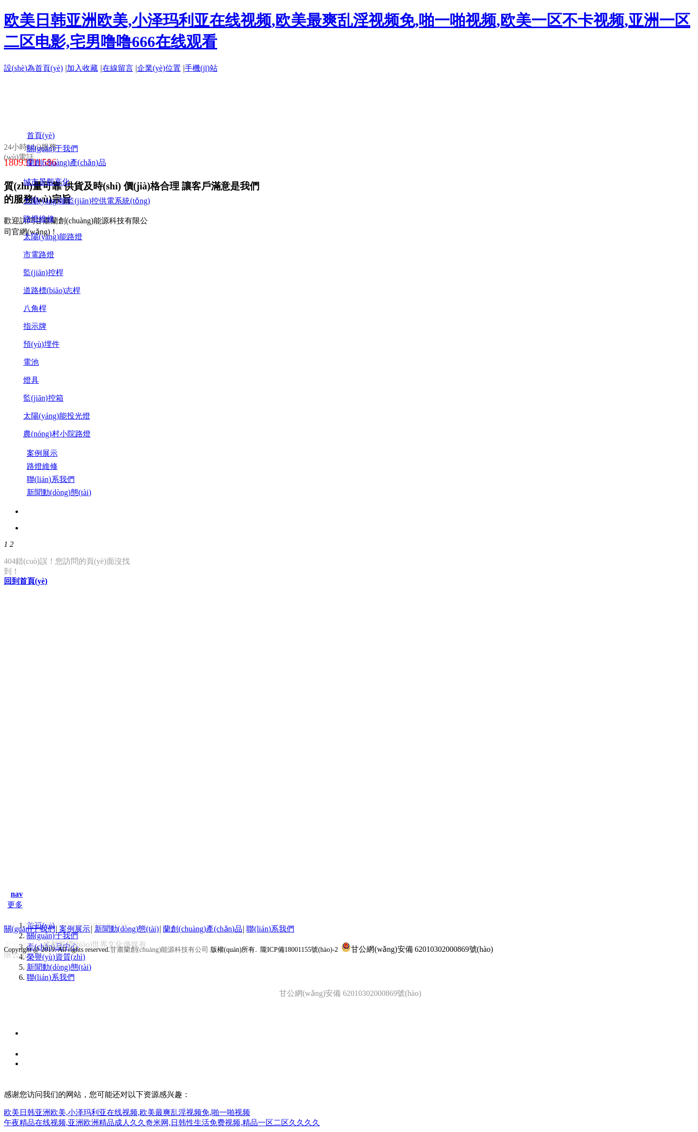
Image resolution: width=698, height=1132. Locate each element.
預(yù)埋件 (41, 344)
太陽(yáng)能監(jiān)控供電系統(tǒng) (86, 201)
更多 (15, 904)
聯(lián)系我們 (51, 977)
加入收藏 (82, 68)
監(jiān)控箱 (43, 398)
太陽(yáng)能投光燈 (56, 416)
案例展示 (74, 929)
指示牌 (35, 326)
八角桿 (35, 308)
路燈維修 (38, 219)
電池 (31, 362)
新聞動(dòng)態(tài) (59, 967)
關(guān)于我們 (52, 935)
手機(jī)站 (201, 68)
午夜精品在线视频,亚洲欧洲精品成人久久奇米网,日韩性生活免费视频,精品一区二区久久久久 (162, 1122)
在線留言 (117, 68)
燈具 (31, 380)
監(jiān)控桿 (43, 272)
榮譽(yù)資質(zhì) (56, 957)
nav (17, 894)
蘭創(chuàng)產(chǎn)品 (202, 929)
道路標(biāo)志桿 (51, 290)
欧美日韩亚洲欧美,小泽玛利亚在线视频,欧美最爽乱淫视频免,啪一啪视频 (127, 1112)
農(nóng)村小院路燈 (57, 434)
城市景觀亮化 (46, 182)
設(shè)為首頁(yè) (33, 68)
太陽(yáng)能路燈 (52, 237)
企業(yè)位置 (159, 68)
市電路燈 (38, 254)
